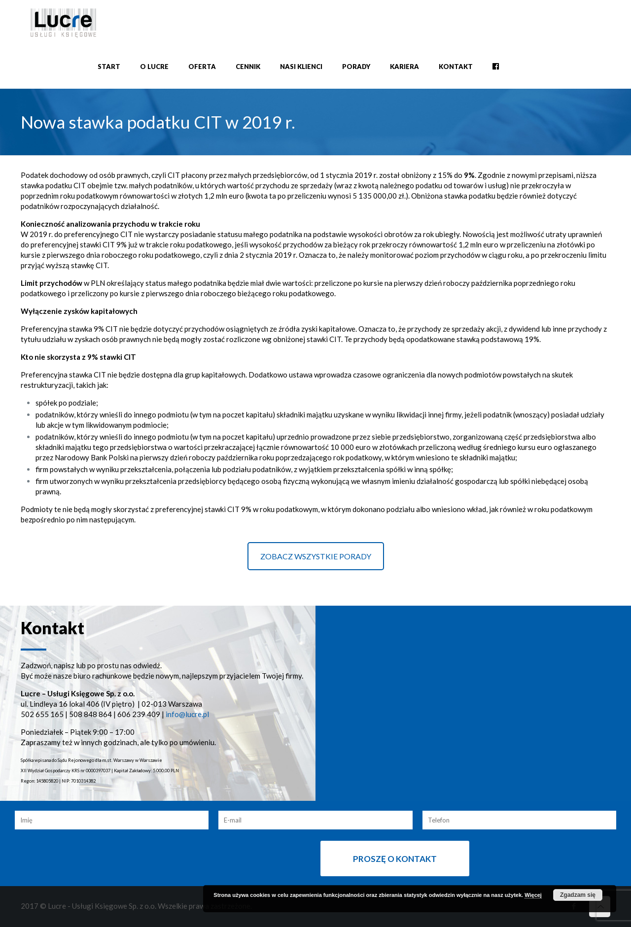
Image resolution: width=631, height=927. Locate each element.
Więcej (533, 895)
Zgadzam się (578, 895)
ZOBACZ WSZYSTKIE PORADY (315, 556)
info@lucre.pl (187, 714)
